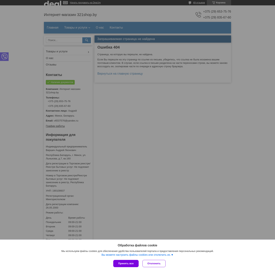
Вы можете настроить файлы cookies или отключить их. (136, 254)
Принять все (126, 263)
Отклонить (154, 263)
